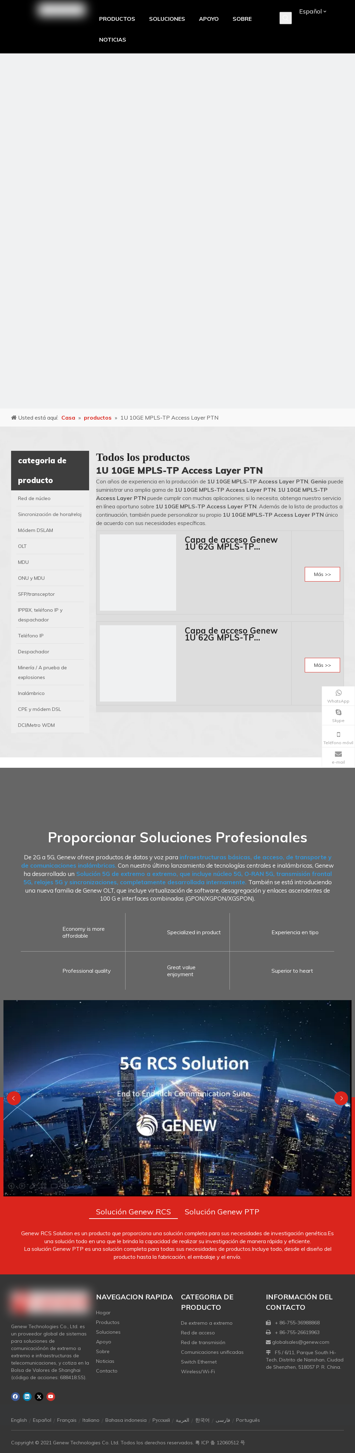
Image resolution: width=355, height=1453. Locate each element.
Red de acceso (198, 1333)
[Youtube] (50, 1396)
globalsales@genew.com (300, 1342)
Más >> (322, 574)
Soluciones (108, 1332)
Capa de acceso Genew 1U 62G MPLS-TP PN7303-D (231, 634)
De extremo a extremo (207, 1323)
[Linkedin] (27, 1396)
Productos (108, 1322)
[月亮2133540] (177, 231)
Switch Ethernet (199, 1362)
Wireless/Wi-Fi (198, 1371)
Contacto (107, 1371)
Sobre (103, 1351)
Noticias (105, 1361)
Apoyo (103, 1342)
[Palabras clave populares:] (285, 18)
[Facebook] (15, 1396)
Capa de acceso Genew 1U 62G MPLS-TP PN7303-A (231, 543)
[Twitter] (39, 1396)
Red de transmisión (203, 1342)
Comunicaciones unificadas (212, 1352)
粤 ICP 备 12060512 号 (220, 1442)
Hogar (103, 1312)
